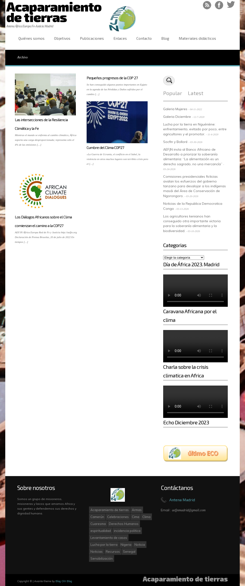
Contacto (144, 38)
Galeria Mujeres (175, 109)
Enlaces (120, 38)
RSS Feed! (207, 5)
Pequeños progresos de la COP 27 (112, 77)
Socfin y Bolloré (175, 142)
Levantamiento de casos (108, 538)
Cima (135, 517)
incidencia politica (127, 531)
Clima (146, 517)
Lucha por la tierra (103, 544)
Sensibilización (101, 558)
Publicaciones (92, 38)
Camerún (97, 517)
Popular (172, 93)
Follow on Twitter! (231, 5)
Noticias (96, 551)
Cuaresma (98, 524)
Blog (165, 38)
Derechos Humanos (124, 524)
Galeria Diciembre (177, 116)
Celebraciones (118, 517)
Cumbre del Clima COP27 (105, 147)
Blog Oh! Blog (64, 581)
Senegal (129, 551)
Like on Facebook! (219, 5)
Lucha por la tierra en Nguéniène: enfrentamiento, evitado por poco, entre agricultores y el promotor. (195, 129)
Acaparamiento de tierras (109, 510)
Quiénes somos (31, 38)
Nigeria (126, 544)
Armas (137, 510)
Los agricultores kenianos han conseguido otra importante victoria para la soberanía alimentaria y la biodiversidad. (192, 223)
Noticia (139, 544)
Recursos (113, 551)
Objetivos (62, 38)
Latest (195, 93)
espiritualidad (100, 531)
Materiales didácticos (197, 38)
